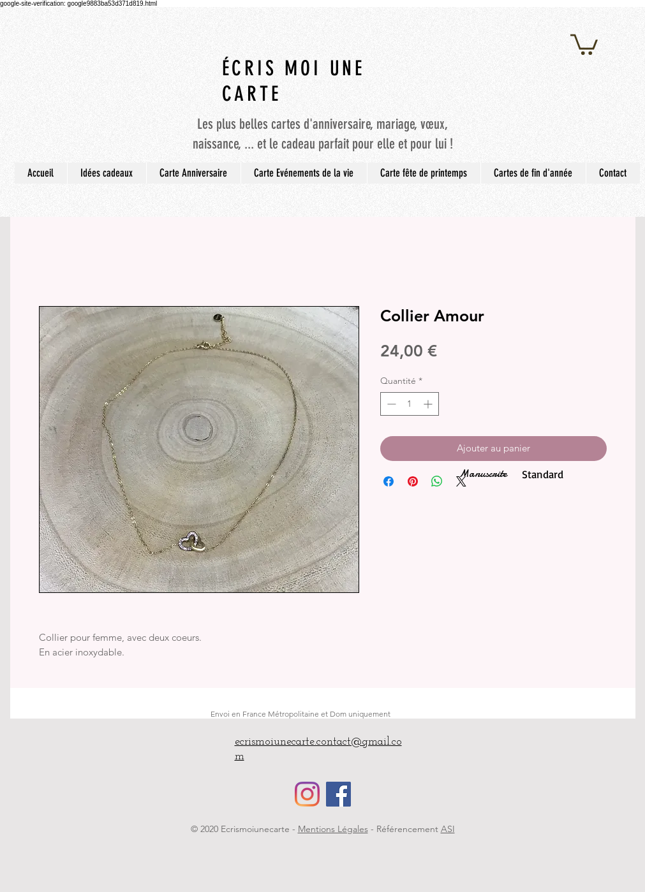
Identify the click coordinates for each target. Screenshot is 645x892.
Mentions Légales (333, 829)
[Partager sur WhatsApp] (437, 481)
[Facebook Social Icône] (338, 794)
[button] (584, 43)
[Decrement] (390, 404)
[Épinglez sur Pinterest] (412, 481)
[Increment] (429, 404)
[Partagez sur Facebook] (388, 481)
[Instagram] (307, 794)
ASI (448, 829)
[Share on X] (461, 481)
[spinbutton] (409, 404)
